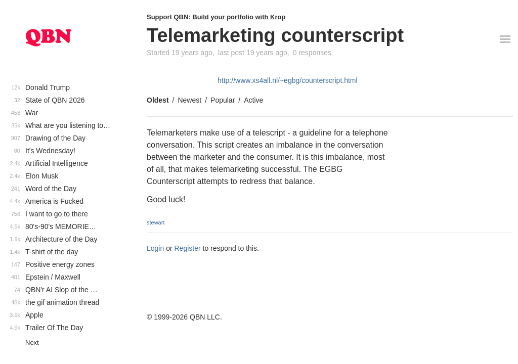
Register (188, 248)
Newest (189, 100)
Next (32, 342)
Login (155, 248)
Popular (222, 100)
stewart (155, 222)
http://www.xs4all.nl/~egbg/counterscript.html (288, 80)
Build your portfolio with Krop (238, 17)
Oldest (158, 100)
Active (253, 100)
